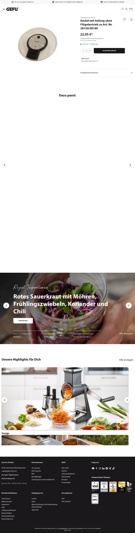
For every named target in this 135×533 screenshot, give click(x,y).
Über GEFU (65, 468)
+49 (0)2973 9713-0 (9, 471)
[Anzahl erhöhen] (90, 50)
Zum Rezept (23, 321)
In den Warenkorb (109, 51)
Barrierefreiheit (7, 513)
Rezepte (65, 480)
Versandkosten (63, 528)
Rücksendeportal (8, 479)
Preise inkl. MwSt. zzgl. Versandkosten (92, 38)
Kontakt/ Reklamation (10, 475)
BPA (33, 474)
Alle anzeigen (126, 360)
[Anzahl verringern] (83, 50)
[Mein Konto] (126, 9)
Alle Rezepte (125, 334)
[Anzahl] (86, 50)
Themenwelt (66, 477)
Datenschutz (6, 499)
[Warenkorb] (130, 9)
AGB (3, 507)
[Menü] (3, 9)
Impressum (5, 504)
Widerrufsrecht (7, 501)
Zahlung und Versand (9, 510)
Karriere (64, 471)
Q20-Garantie (36, 471)
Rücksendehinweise (8, 516)
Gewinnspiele (66, 482)
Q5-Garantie (36, 468)
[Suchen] (122, 9)
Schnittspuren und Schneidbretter (43, 480)
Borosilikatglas (36, 477)
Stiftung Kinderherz (68, 474)
